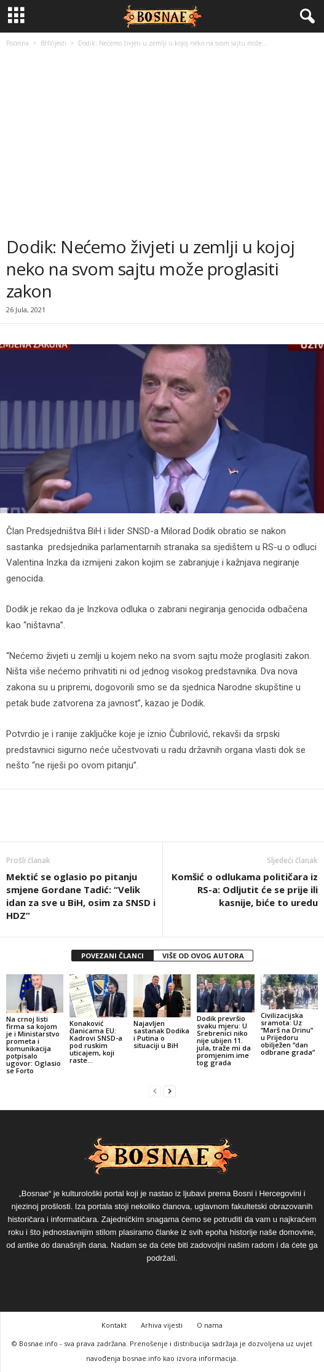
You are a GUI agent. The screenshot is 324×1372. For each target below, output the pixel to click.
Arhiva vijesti (162, 1325)
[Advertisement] (162, 143)
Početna (17, 43)
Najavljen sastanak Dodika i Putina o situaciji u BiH (161, 1034)
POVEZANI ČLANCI (112, 955)
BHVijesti (53, 43)
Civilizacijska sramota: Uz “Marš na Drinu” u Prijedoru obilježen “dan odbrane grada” (288, 1034)
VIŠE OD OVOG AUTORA (203, 955)
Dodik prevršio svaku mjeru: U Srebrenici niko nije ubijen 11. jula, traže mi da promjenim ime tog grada (224, 1040)
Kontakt (114, 1325)
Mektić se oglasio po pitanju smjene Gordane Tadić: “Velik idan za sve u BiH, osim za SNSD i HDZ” (81, 895)
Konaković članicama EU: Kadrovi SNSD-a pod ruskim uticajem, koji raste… (95, 1042)
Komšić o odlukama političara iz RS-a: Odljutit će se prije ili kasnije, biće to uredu (245, 889)
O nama (210, 1325)
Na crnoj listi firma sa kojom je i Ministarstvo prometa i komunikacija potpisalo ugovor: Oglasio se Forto (33, 1044)
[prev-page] (155, 1091)
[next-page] (170, 1091)
